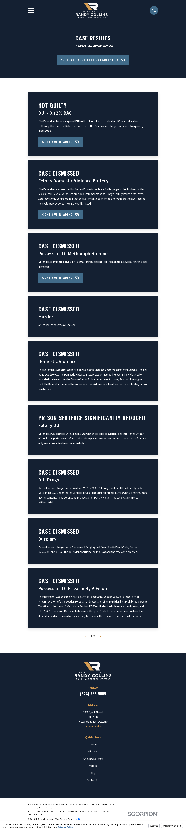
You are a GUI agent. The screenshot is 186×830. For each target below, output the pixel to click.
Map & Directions (93, 726)
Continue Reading (60, 142)
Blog (93, 773)
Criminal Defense (93, 758)
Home (93, 744)
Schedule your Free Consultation (93, 60)
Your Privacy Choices (67, 819)
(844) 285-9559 (93, 693)
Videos (93, 766)
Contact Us (93, 780)
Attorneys (93, 751)
